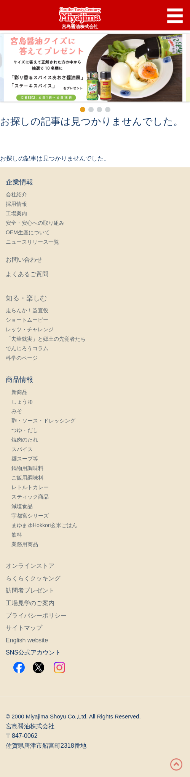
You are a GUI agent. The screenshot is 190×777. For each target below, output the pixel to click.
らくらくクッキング (33, 578)
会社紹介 (16, 194)
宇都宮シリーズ (30, 516)
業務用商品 (24, 544)
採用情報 (16, 204)
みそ (16, 411)
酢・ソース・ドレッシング (43, 421)
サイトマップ (24, 627)
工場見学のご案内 (30, 603)
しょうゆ (22, 402)
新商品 (19, 392)
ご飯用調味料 (27, 478)
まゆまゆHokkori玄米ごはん (44, 525)
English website (27, 640)
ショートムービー (27, 320)
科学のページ (22, 358)
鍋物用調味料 (27, 468)
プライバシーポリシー (36, 615)
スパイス (22, 449)
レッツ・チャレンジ (30, 329)
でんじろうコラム (27, 348)
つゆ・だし (24, 430)
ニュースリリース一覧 (32, 242)
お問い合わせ (24, 259)
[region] (95, 74)
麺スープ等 (24, 459)
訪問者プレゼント (30, 590)
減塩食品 (22, 506)
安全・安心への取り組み (35, 223)
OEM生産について (28, 232)
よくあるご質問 (27, 274)
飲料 (16, 535)
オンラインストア (30, 565)
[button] (95, 68)
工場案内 (16, 213)
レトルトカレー (30, 487)
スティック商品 (30, 497)
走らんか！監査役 (27, 310)
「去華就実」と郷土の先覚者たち (46, 339)
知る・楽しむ (26, 298)
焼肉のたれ (24, 440)
